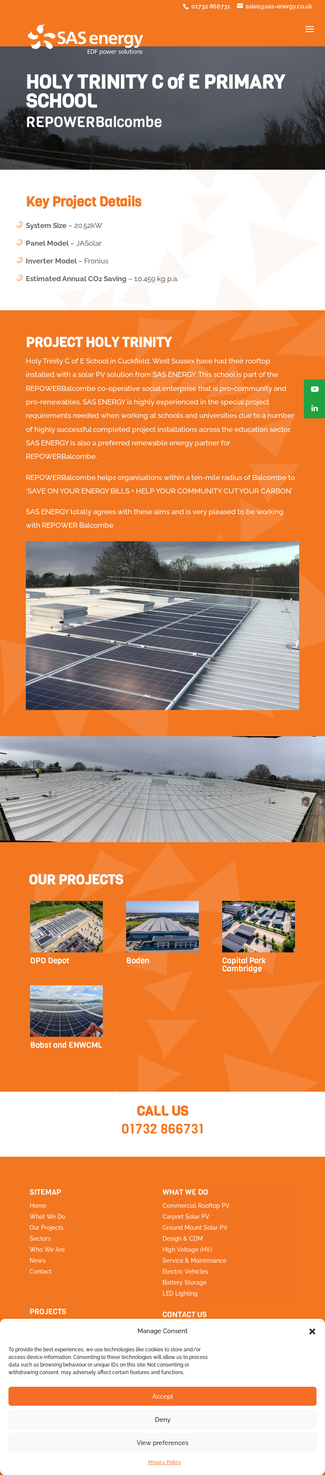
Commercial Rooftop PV (196, 1205)
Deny (163, 1419)
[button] (312, 1331)
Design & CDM (182, 1238)
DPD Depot (49, 960)
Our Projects (46, 1227)
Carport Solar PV (185, 1216)
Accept (162, 1396)
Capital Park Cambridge (244, 964)
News (38, 1260)
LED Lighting (180, 1293)
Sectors (40, 1238)
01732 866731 (162, 1129)
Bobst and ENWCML (66, 1045)
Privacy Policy (164, 1462)
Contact (41, 1271)
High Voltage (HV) (187, 1249)
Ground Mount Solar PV (195, 1227)
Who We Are (47, 1249)
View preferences (162, 1443)
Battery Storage (184, 1282)
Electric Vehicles (185, 1271)
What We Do (47, 1216)
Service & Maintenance (194, 1260)
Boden (137, 960)
